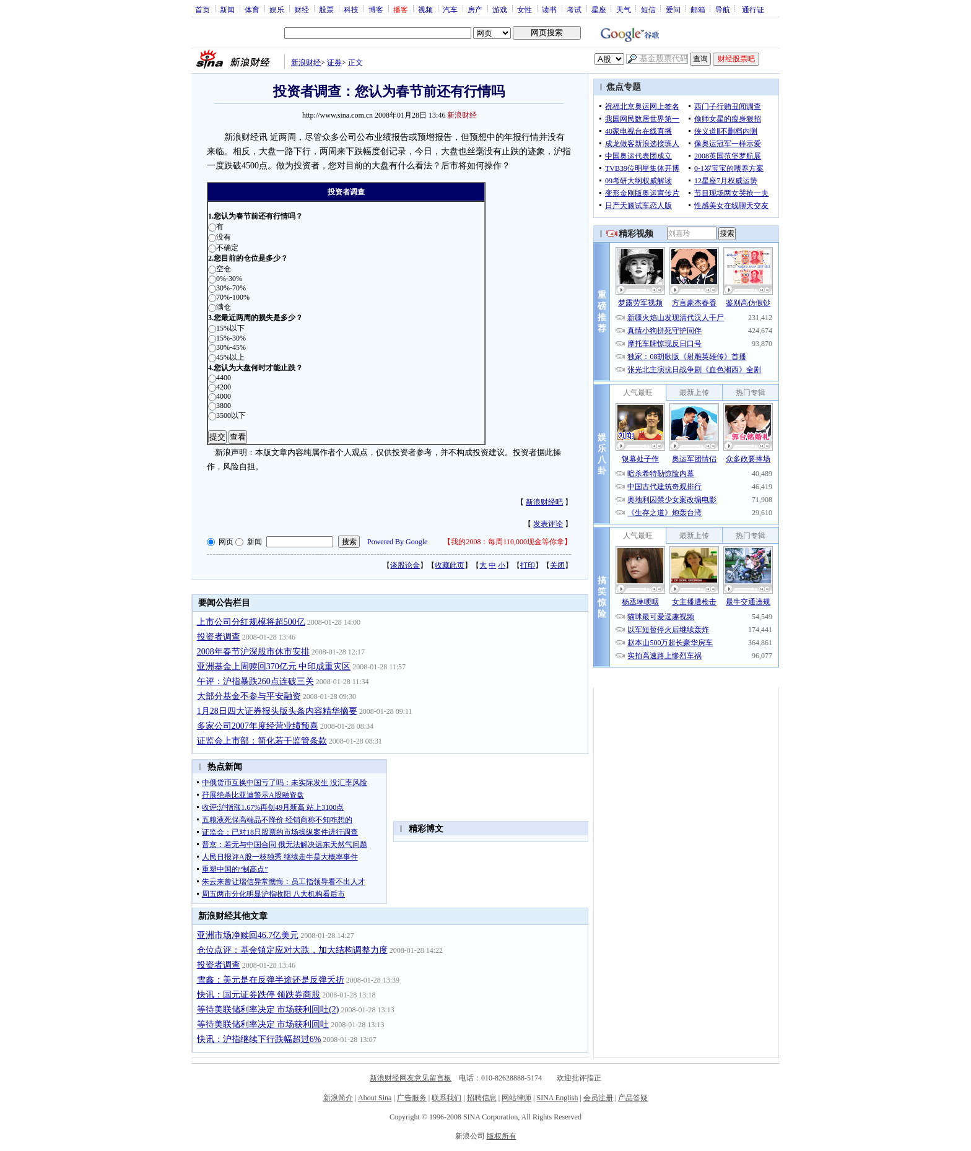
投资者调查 (218, 636)
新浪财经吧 (544, 502)
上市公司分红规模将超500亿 (251, 622)
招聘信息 (482, 1097)
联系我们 (446, 1097)
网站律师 (516, 1097)
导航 (722, 9)
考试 (574, 9)
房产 (475, 9)
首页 (202, 9)
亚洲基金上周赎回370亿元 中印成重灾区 (274, 666)
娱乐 (276, 9)
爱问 (673, 9)
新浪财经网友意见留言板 (410, 1078)
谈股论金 (405, 565)
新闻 (227, 9)
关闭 (557, 565)
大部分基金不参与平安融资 (249, 696)
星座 (598, 9)
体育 (252, 9)
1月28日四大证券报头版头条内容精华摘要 (277, 711)
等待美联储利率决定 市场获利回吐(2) (268, 1009)
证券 (334, 62)
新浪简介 (338, 1097)
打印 (527, 565)
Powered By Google (397, 541)
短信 (648, 9)
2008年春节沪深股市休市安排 (253, 651)
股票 (326, 9)
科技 (351, 9)
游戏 (499, 9)
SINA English (557, 1097)
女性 (524, 9)
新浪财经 (306, 62)
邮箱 (697, 9)
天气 (623, 9)
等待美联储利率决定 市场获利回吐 (263, 1024)
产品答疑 (633, 1097)
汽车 (450, 9)
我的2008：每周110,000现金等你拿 (507, 541)
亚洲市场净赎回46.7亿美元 (248, 935)
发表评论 (548, 523)
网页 (226, 541)
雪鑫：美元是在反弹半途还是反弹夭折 (270, 979)
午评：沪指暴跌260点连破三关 (255, 681)
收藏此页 (449, 565)
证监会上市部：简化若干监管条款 (262, 740)
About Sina (374, 1097)
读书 (549, 9)
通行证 (753, 9)
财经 (301, 9)
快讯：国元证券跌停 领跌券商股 (259, 994)
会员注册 (598, 1097)
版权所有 (501, 1136)
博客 (375, 9)
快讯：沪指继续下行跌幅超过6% (259, 1039)
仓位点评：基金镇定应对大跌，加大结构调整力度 (292, 950)
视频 (425, 9)
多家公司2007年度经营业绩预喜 (257, 726)
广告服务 (412, 1097)
